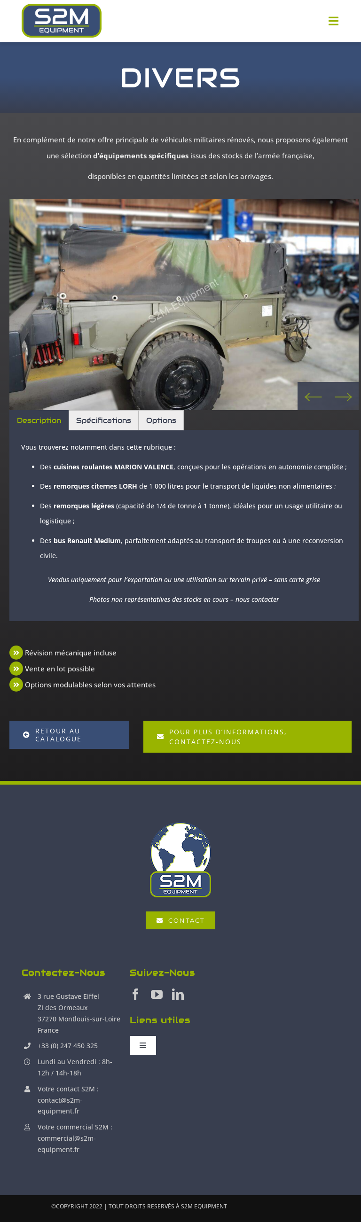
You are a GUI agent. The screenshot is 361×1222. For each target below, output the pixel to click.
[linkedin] (178, 994)
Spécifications (103, 420)
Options (161, 420)
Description (39, 420)
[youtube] (157, 994)
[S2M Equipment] (62, 21)
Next (343, 396)
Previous (313, 396)
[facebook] (135, 994)
